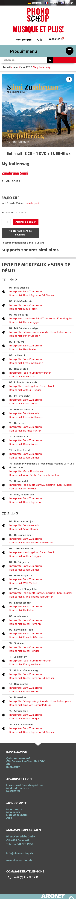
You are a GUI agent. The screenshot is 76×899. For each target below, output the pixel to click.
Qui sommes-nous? (18, 758)
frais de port (31, 203)
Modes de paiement (18, 788)
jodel (15, 67)
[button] (69, 79)
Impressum (13, 766)
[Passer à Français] (51, 2)
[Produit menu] (69, 51)
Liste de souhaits (16, 814)
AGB (8, 764)
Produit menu (23, 51)
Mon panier (13, 812)
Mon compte (24, 40)
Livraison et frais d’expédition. (25, 785)
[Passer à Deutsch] (35, 2)
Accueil (7, 67)
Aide (39, 40)
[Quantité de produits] (6, 222)
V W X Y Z (26, 67)
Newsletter (13, 790)
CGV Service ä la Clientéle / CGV (25, 761)
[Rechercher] (50, 60)
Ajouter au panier (25, 222)
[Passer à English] (67, 2)
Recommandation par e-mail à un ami (23, 243)
